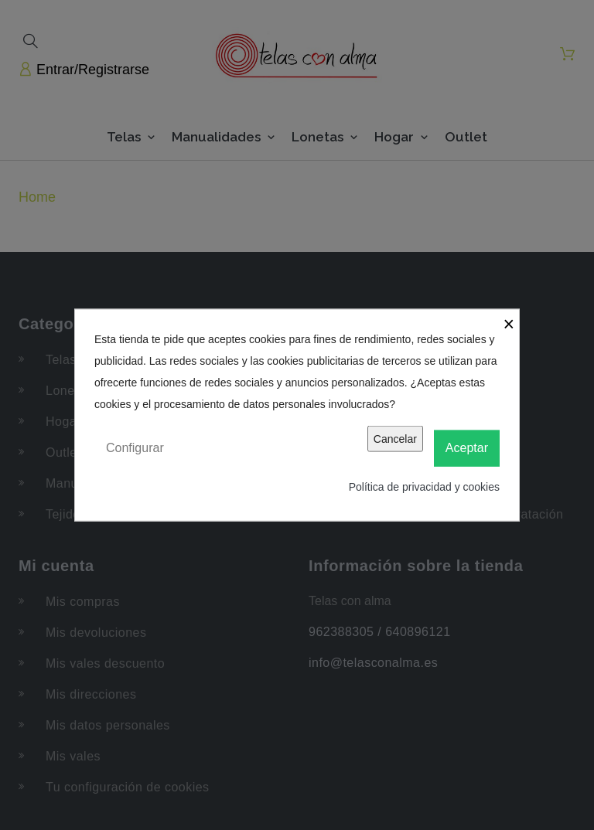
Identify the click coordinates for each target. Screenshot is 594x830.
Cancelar (395, 439)
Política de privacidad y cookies (424, 486)
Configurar (135, 447)
